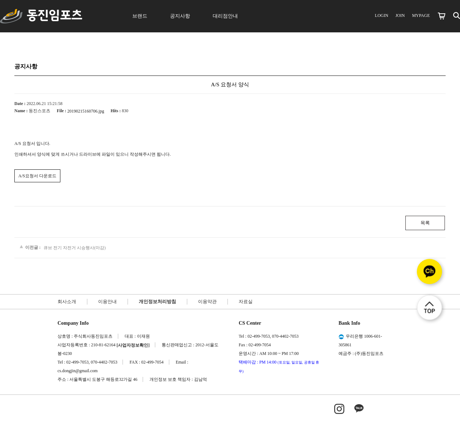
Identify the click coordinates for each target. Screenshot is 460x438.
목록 (425, 222)
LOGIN (381, 15)
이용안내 (107, 301)
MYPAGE (421, 15)
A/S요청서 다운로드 (37, 175)
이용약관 (207, 301)
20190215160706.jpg (85, 111)
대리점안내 (225, 16)
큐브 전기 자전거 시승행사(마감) (74, 247)
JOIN (400, 15)
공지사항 (180, 16)
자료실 (246, 301)
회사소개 (67, 301)
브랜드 (139, 16)
